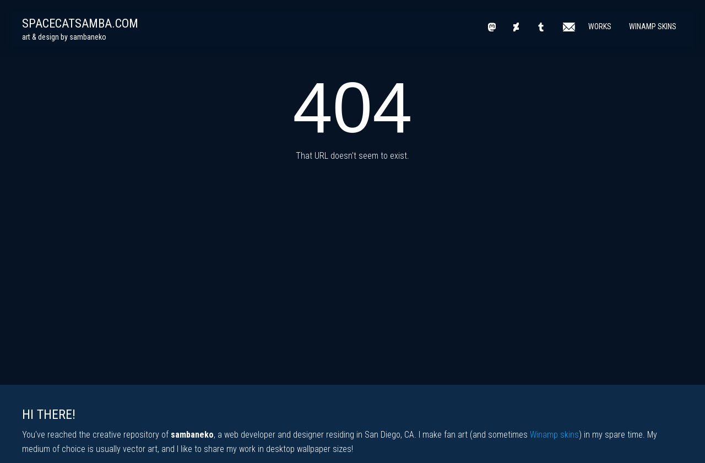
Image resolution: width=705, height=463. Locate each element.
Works (599, 26)
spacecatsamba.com (80, 23)
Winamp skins (554, 434)
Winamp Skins (652, 26)
